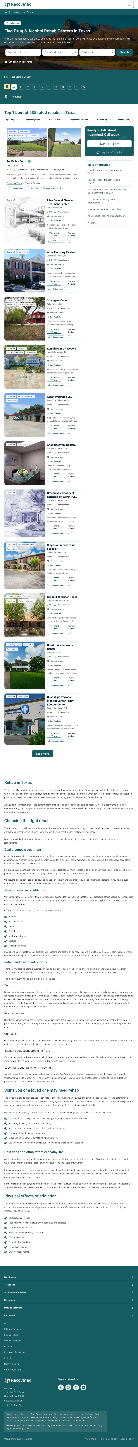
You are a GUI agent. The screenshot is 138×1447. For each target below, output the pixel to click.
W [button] (84, 87)
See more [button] (93, 223)
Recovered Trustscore (14, 1352)
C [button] (28, 87)
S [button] (70, 87)
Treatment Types (14, 183)
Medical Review (11, 1335)
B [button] (21, 87)
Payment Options (32, 183)
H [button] (63, 87)
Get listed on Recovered (18, 61)
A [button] (14, 87)
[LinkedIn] (83, 1387)
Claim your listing (12, 1369)
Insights (8, 1358)
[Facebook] (61, 1387)
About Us (8, 1323)
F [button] (49, 87)
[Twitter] (76, 1387)
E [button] (42, 87)
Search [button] (124, 52)
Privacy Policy (90, 1439)
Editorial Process (12, 1329)
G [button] (56, 87)
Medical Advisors (12, 1340)
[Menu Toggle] (129, 4)
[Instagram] (68, 1387)
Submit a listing (12, 1364)
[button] (68, 42)
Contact (8, 1346)
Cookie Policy (127, 1439)
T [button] (77, 87)
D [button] (35, 87)
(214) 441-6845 (109, 143)
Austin (18, 96)
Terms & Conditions (108, 1439)
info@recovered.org (13, 1400)
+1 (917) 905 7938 (13, 1405)
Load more (42, 753)
